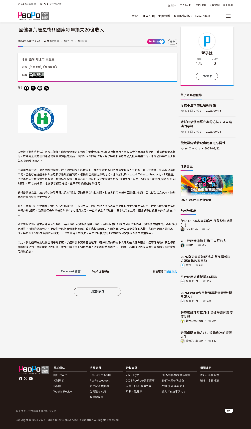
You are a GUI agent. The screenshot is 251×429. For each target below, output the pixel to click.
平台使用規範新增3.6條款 (199, 276)
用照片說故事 (134, 391)
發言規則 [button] (171, 271)
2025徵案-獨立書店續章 (176, 374)
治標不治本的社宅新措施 (198, 105)
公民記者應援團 (99, 385)
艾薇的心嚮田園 (195, 340)
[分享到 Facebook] (26, 88)
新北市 (40, 59)
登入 (173, 5)
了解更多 (207, 76)
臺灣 (32, 59)
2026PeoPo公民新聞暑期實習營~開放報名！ (206, 294)
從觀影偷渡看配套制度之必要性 (203, 143)
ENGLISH (201, 5)
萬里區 (50, 59)
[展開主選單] (228, 16)
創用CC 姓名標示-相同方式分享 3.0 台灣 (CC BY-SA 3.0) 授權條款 (37, 75)
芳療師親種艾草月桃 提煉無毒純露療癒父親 (207, 314)
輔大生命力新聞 (195, 320)
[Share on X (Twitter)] (33, 88)
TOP (229, 410)
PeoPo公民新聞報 (101, 374)
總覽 (135, 16)
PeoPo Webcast (99, 380)
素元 (188, 264)
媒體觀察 (50, 67)
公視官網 (214, 5)
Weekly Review (62, 391)
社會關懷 (35, 67)
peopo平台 (192, 280)
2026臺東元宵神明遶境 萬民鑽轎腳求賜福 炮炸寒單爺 (206, 258)
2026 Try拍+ (133, 374)
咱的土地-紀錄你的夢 (138, 385)
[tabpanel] (97, 282)
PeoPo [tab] (100, 271)
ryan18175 (192, 229)
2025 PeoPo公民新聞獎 (140, 380)
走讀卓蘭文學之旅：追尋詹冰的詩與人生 (206, 334)
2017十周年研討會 (173, 380)
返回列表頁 (97, 291)
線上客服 (228, 5)
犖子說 (207, 52)
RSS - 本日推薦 (209, 380)
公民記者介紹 (98, 391)
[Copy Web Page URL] (46, 88)
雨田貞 (190, 244)
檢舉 (172, 41)
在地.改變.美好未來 (173, 385)
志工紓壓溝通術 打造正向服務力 (203, 240)
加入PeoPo (186, 5)
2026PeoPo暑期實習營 (196, 200)
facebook (21, 378)
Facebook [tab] (71, 271)
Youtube (31, 378)
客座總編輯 (96, 396)
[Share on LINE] (39, 88)
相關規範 (58, 380)
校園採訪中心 (183, 16)
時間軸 (57, 385)
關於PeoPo (60, 374)
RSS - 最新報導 (209, 374)
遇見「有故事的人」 (174, 391)
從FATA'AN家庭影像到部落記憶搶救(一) (207, 222)
